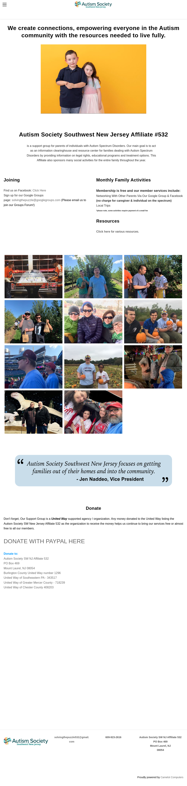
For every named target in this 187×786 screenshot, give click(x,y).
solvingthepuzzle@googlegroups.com (36, 200)
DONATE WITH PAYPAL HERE (44, 541)
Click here (103, 231)
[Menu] (4, 4)
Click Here (39, 190)
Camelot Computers (172, 777)
